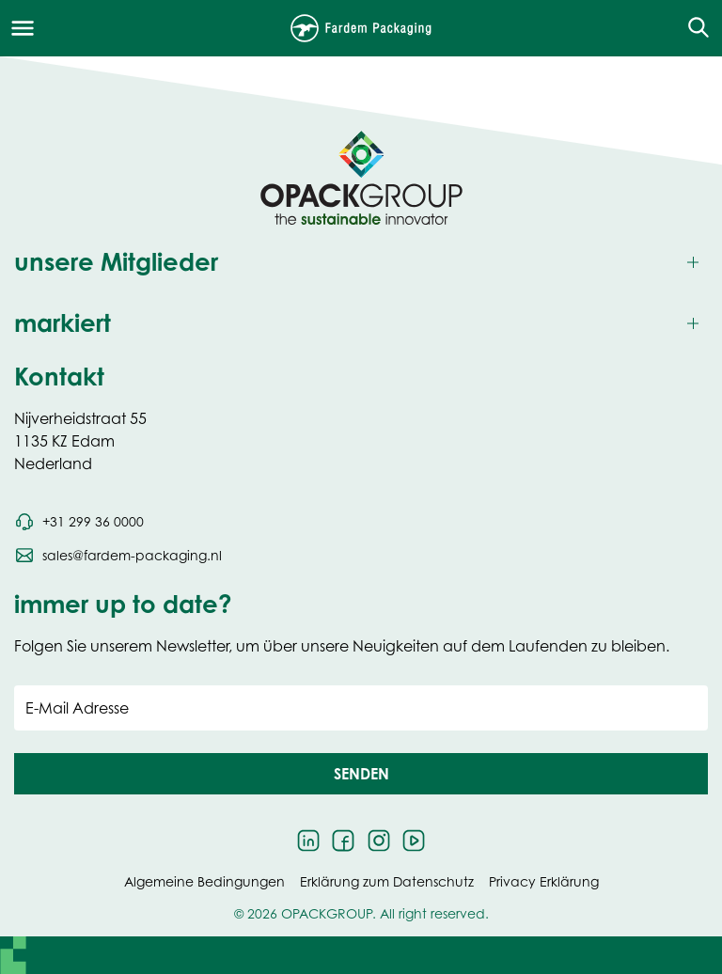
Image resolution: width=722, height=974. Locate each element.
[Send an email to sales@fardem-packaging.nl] (118, 555)
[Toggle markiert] (361, 324)
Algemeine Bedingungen (204, 881)
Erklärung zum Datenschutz (387, 881)
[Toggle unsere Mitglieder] (361, 263)
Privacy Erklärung (544, 881)
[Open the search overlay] (692, 28)
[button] (361, 773)
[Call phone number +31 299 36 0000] (79, 521)
